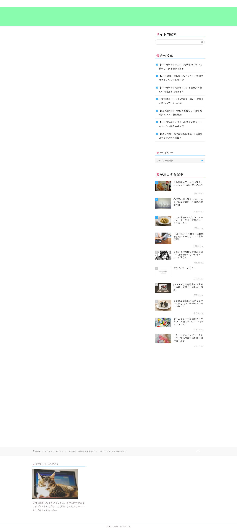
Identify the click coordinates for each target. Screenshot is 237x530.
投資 (57, 261)
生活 (75, 261)
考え (162, 4)
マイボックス (118, 16)
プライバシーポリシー (190, 4)
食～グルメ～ (133, 4)
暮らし (75, 4)
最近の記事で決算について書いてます (63, 159)
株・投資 (37, 35)
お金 (37, 261)
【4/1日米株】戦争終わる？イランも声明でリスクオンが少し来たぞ (181, 78)
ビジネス (104, 4)
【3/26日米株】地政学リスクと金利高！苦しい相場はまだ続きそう (180, 90)
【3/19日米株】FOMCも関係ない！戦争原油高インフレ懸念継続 (180, 113)
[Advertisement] (57, 291)
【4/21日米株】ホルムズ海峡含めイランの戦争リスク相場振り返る (180, 67)
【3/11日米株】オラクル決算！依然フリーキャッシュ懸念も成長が (180, 124)
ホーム (47, 4)
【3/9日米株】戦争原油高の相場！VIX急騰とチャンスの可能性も (180, 136)
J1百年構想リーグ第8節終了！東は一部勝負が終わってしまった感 (181, 101)
